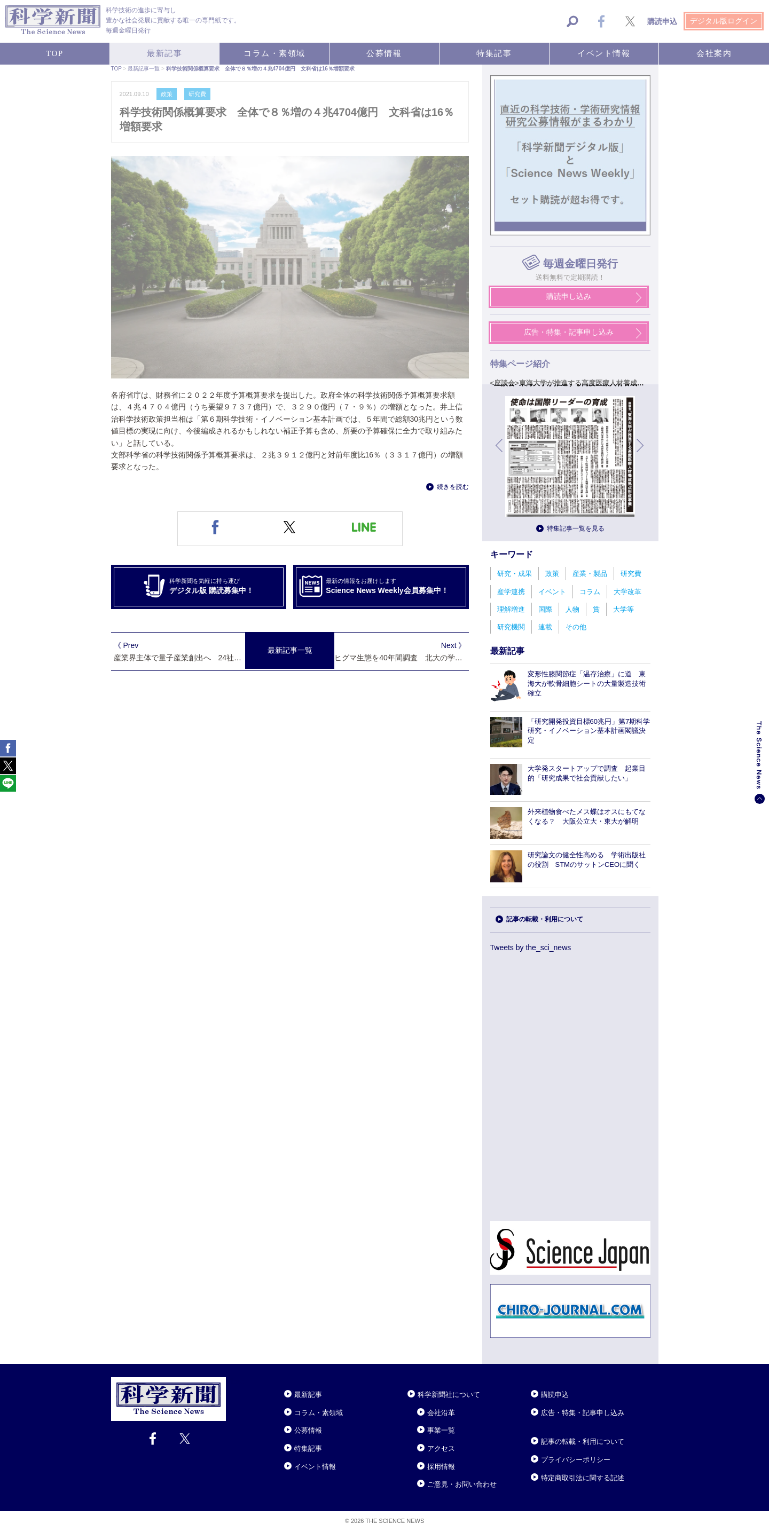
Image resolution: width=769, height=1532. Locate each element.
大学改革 (627, 592)
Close (235, 1381)
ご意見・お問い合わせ (462, 1484)
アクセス (441, 1448)
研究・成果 (514, 574)
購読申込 (555, 1395)
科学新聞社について (449, 1395)
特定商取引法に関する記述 (582, 1478)
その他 (576, 627)
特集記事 (308, 1448)
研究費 (631, 574)
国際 (545, 609)
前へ (500, 453)
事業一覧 (441, 1430)
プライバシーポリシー (575, 1460)
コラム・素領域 (318, 1413)
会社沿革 (441, 1413)
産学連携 (511, 592)
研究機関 (511, 627)
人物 (572, 609)
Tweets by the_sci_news (530, 947)
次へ (641, 453)
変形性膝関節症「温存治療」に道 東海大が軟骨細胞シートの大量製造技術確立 (587, 683)
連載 (545, 627)
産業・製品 (589, 574)
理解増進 (511, 609)
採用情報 (441, 1467)
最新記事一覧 (290, 650)
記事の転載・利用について (544, 919)
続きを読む (453, 487)
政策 (552, 574)
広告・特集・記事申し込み (582, 1413)
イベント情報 (315, 1467)
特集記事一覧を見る (576, 528)
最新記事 (308, 1395)
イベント (552, 592)
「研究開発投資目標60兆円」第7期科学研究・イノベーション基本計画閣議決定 (589, 731)
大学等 (623, 609)
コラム (589, 592)
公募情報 (308, 1430)
